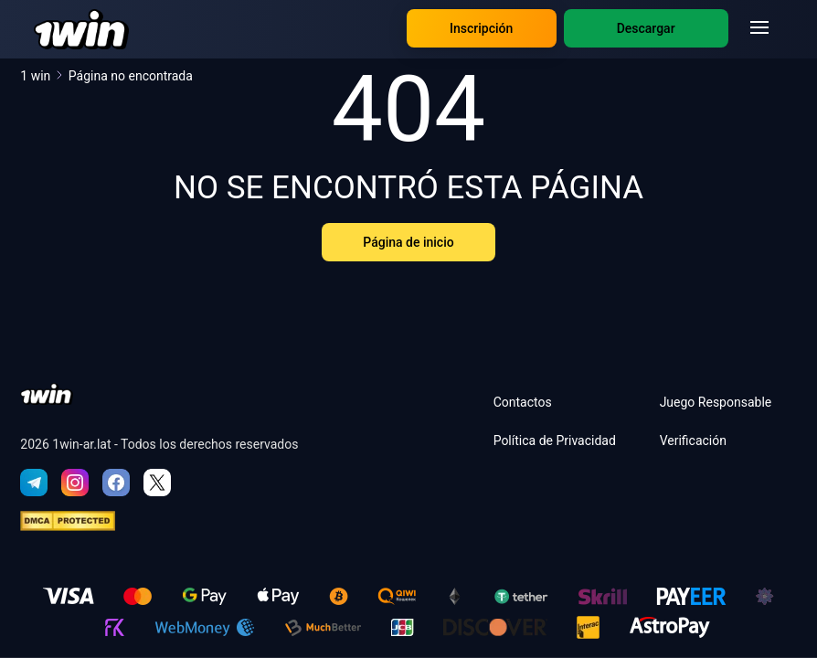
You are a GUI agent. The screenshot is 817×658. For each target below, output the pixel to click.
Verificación (693, 440)
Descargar (646, 28)
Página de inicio (408, 242)
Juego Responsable (716, 402)
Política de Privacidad (554, 440)
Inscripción (481, 28)
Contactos (522, 402)
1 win (42, 76)
